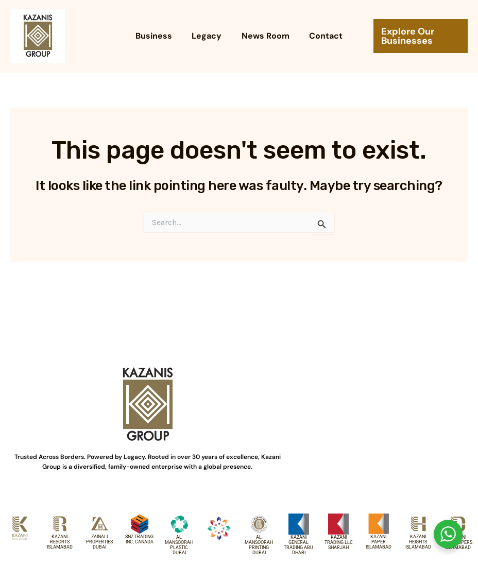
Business (159, 35)
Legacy (209, 35)
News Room (264, 35)
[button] (417, 36)
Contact (321, 35)
